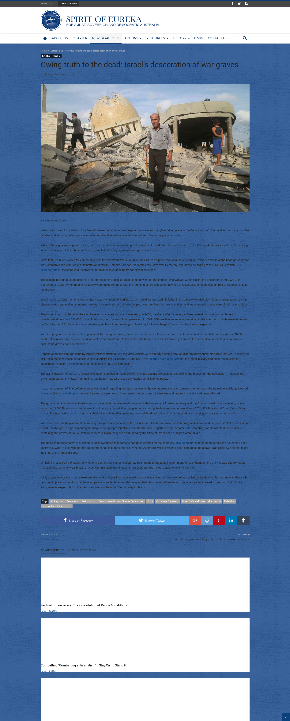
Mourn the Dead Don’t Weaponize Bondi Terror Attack (215, 607)
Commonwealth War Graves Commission (121, 501)
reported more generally (164, 358)
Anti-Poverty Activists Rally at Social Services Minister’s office (200, 536)
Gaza (150, 501)
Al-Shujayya (56, 501)
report (93, 403)
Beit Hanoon (88, 501)
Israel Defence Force (193, 501)
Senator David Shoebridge (56, 506)
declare (74, 413)
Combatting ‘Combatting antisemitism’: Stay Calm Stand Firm (143, 607)
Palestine (229, 501)
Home (44, 50)
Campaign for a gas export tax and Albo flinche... (107, 3)
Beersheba (72, 501)
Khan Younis (214, 501)
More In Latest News (81, 550)
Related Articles (52, 550)
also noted (182, 442)
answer (216, 462)
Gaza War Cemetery (167, 501)
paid (67, 319)
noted (188, 428)
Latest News (57, 50)
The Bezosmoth (90, 536)
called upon (70, 393)
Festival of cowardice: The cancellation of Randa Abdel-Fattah (70, 607)
